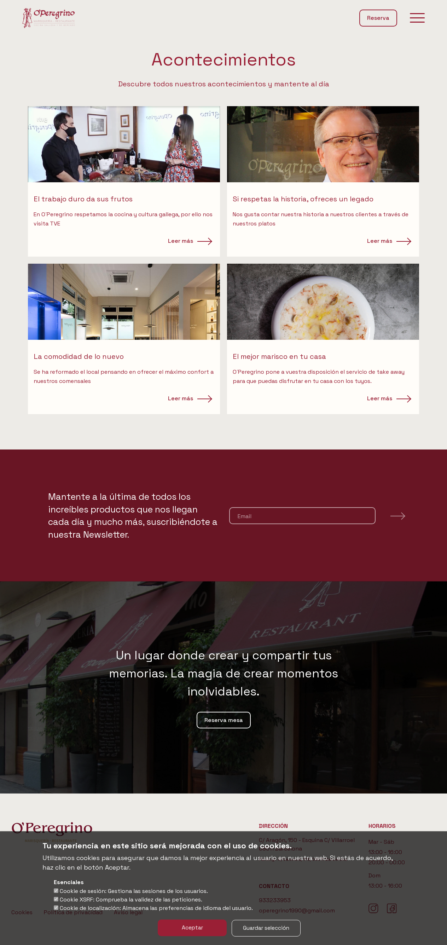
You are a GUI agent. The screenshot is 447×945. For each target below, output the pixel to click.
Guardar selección (267, 928)
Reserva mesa (223, 720)
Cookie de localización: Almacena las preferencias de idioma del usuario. (156, 908)
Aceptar (191, 928)
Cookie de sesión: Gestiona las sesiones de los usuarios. (134, 891)
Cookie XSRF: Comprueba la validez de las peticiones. (131, 899)
